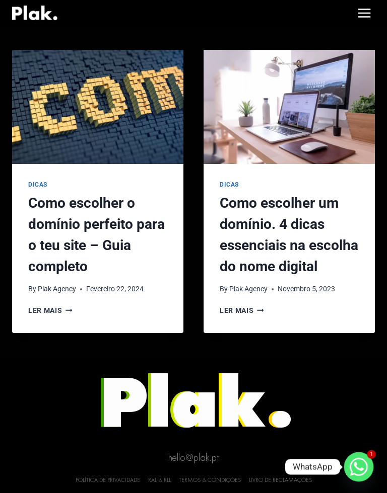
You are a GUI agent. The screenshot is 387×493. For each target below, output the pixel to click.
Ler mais (50, 310)
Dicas (37, 184)
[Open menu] (364, 13)
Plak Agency (57, 289)
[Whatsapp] (358, 466)
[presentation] (97, 107)
